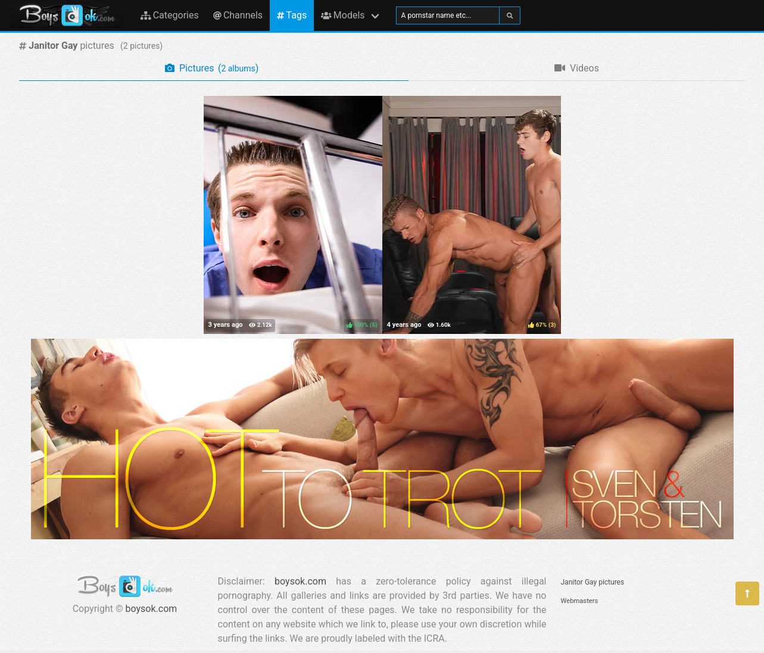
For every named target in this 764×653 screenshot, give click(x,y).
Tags (292, 15)
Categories (170, 15)
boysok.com (151, 608)
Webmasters (579, 601)
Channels (238, 15)
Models (342, 15)
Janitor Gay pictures (593, 582)
